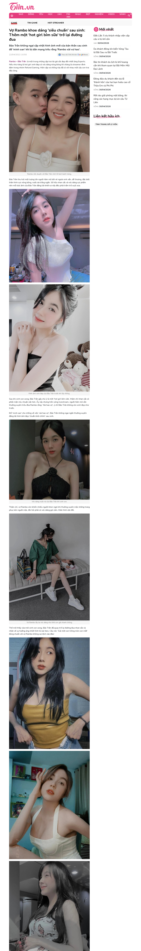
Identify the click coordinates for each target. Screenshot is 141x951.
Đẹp (88, 14)
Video (111, 14)
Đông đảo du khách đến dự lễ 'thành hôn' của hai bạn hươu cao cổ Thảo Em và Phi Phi (112, 82)
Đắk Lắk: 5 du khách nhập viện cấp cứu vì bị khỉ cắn (112, 37)
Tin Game (32, 23)
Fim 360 (68, 15)
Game (133, 14)
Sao (21, 14)
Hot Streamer (56, 23)
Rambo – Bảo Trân (17, 61)
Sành (122, 14)
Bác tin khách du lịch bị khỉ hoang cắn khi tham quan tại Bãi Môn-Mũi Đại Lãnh (111, 65)
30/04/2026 (103, 43)
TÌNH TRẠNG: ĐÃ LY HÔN (106, 124)
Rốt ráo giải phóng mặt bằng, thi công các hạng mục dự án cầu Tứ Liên (110, 99)
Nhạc (78, 14)
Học (50, 14)
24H (59, 14)
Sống (31, 14)
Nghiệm (99, 14)
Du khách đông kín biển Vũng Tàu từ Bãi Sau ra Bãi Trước (111, 50)
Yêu (41, 14)
